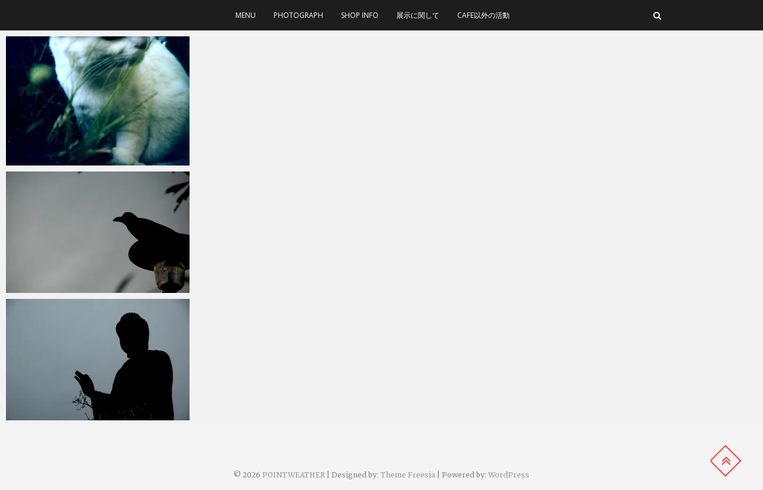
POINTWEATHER (293, 474)
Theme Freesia (407, 474)
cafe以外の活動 (483, 15)
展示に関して (417, 15)
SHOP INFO (360, 15)
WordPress (508, 474)
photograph (298, 15)
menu (245, 15)
